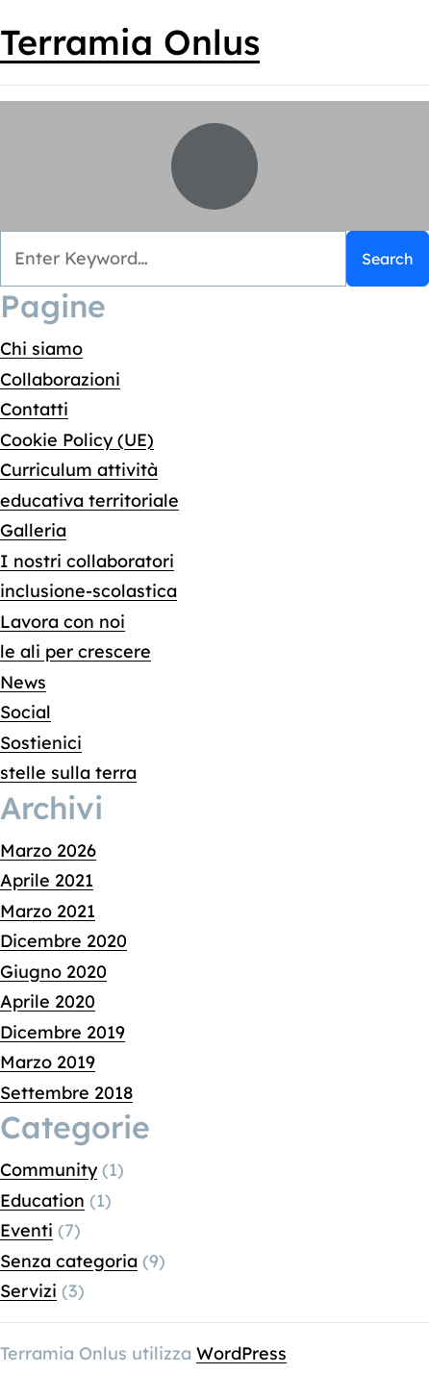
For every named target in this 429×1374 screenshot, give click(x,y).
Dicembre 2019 (62, 1031)
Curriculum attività (79, 470)
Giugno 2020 (53, 971)
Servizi (28, 1291)
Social (25, 712)
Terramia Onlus (130, 41)
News (23, 681)
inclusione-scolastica (88, 591)
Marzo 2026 (48, 849)
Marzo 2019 (47, 1062)
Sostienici (41, 742)
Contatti (34, 409)
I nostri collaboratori (87, 560)
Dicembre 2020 (63, 941)
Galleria (33, 530)
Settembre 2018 (66, 1092)
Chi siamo (41, 348)
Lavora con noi (62, 621)
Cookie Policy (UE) (77, 439)
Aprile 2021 (46, 880)
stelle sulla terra (68, 773)
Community (48, 1170)
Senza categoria (69, 1260)
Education (42, 1199)
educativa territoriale (89, 499)
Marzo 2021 (47, 910)
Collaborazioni (60, 378)
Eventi (26, 1230)
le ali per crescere (75, 651)
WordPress (241, 1352)
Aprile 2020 (47, 1001)
